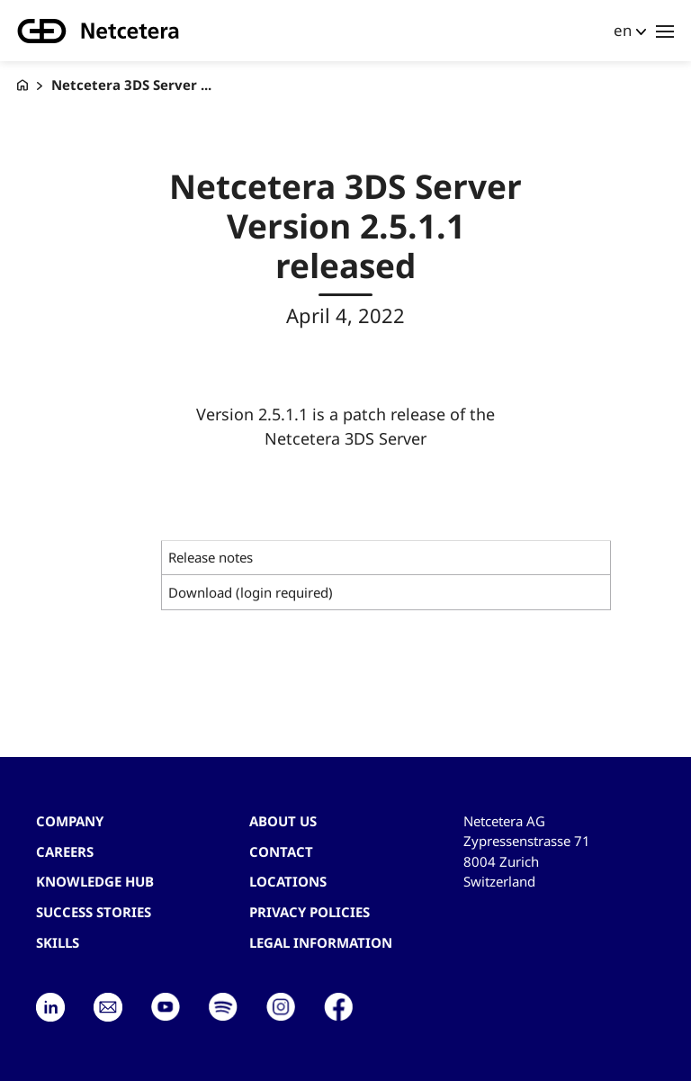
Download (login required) (250, 592)
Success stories (93, 912)
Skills (57, 942)
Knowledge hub (95, 881)
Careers (65, 851)
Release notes (210, 557)
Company (69, 821)
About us (283, 821)
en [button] (623, 30)
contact (281, 851)
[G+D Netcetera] (22, 85)
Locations (288, 881)
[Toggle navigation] (665, 30)
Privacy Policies (309, 912)
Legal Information (320, 942)
